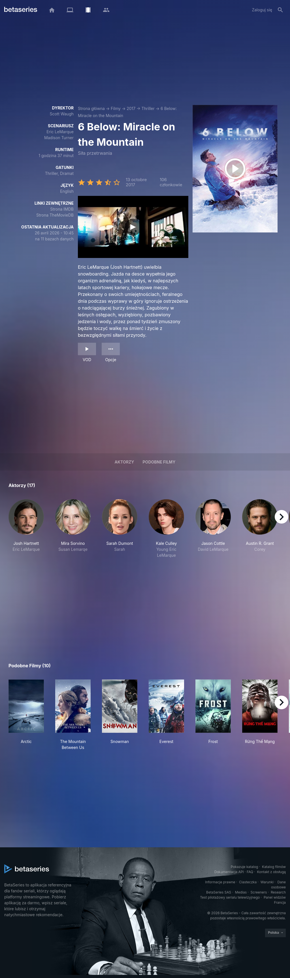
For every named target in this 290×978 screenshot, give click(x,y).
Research (278, 892)
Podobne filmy (159, 462)
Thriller (147, 108)
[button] (26, 528)
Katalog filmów (274, 867)
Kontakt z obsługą (271, 872)
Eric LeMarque (60, 131)
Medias (241, 892)
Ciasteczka (248, 882)
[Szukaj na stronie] (280, 10)
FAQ (250, 872)
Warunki (267, 882)
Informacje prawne (220, 882)
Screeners (259, 892)
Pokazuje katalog (244, 867)
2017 (131, 108)
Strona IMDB (62, 209)
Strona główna (91, 108)
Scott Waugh (62, 113)
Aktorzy (124, 462)
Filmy (116, 108)
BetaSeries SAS (218, 892)
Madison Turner (59, 137)
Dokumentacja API (229, 872)
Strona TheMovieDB (55, 215)
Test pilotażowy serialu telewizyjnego (230, 897)
